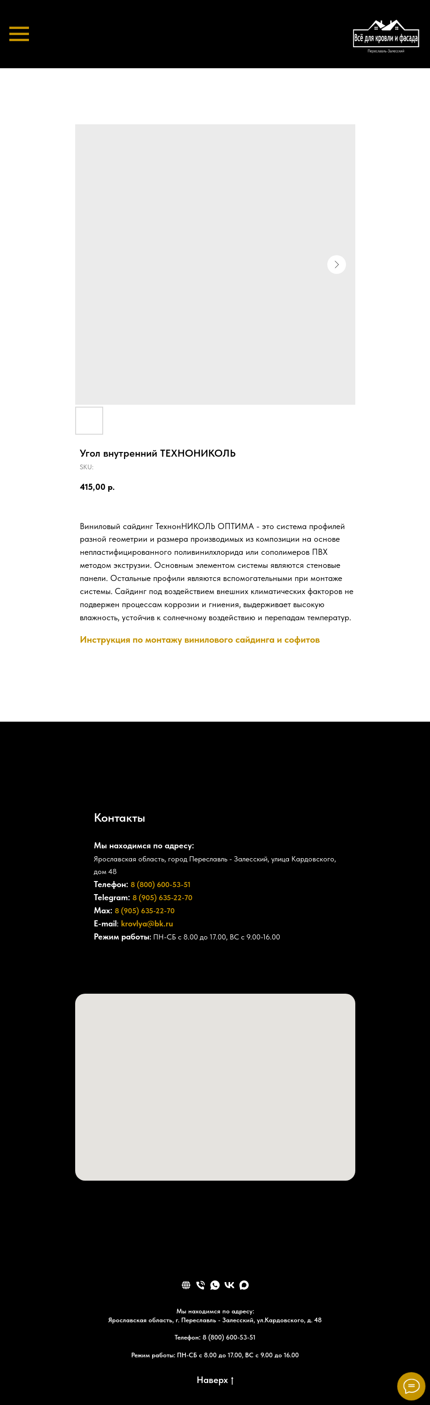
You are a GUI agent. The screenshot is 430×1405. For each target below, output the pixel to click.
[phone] (200, 1285)
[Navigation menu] (19, 34)
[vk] (229, 1285)
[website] (186, 1285)
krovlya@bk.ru (147, 923)
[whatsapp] (215, 1285)
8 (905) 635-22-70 (162, 897)
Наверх (215, 1380)
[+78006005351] (101, 966)
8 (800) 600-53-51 (160, 884)
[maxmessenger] (244, 1285)
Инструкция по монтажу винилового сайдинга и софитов (200, 639)
